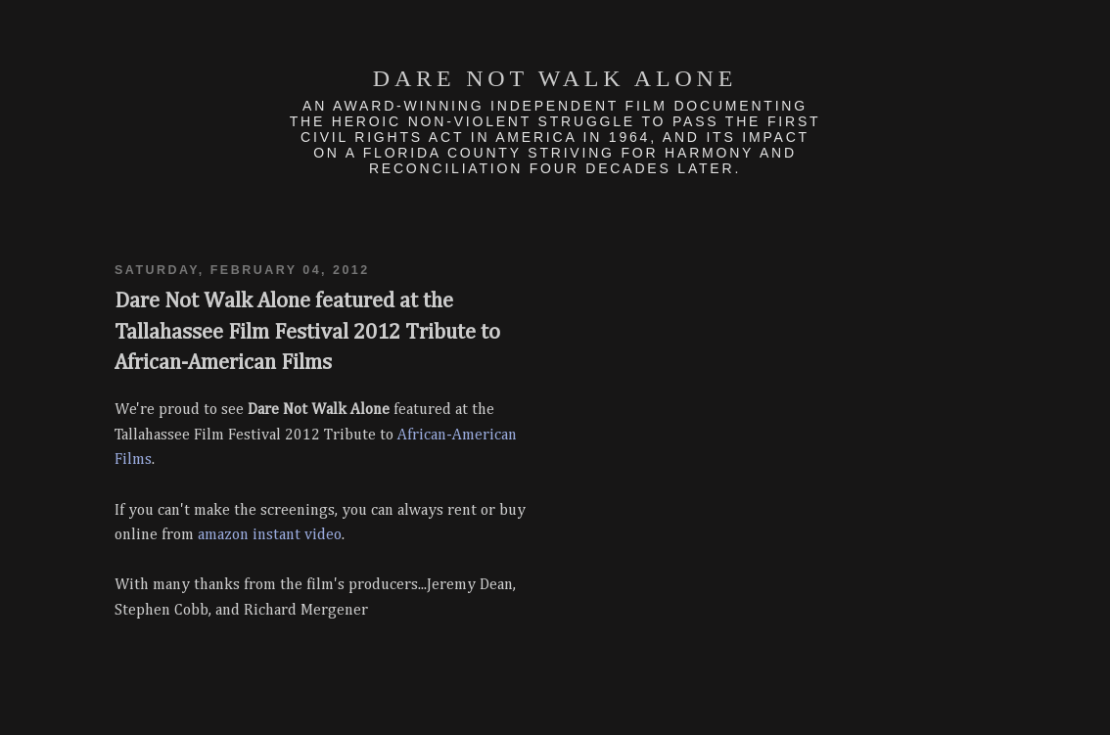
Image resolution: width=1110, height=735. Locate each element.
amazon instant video (270, 535)
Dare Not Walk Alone (555, 78)
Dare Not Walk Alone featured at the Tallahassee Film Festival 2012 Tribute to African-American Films (307, 332)
